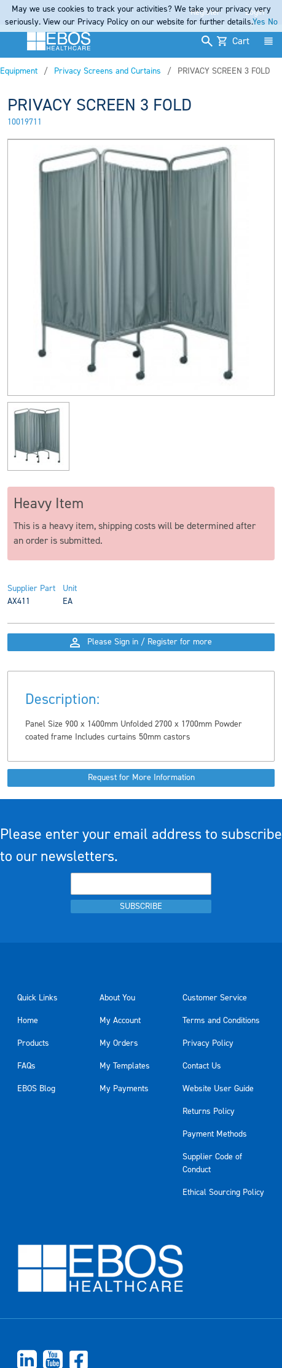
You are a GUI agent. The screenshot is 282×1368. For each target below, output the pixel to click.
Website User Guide (218, 1088)
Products (33, 1043)
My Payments (124, 1088)
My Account (120, 1020)
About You (117, 997)
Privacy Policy (207, 1043)
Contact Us (201, 1066)
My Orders (119, 1043)
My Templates (125, 1066)
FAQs (26, 1066)
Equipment (18, 71)
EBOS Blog (36, 1088)
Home (27, 1020)
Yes (259, 22)
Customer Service (214, 997)
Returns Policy (208, 1111)
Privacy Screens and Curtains (107, 71)
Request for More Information (141, 777)
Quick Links (37, 997)
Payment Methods (214, 1134)
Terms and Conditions (221, 1020)
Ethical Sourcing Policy (223, 1192)
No (273, 22)
